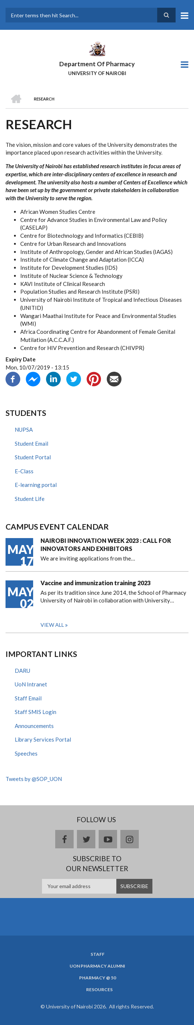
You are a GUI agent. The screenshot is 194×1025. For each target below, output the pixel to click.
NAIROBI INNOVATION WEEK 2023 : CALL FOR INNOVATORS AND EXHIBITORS (105, 544)
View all (52, 625)
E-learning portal (36, 484)
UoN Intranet (31, 684)
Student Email (31, 443)
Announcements (34, 725)
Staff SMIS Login (35, 711)
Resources (99, 989)
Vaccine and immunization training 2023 (95, 582)
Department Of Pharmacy (97, 64)
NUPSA (24, 429)
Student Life (30, 498)
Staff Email (28, 698)
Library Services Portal (43, 739)
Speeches (26, 753)
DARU (22, 670)
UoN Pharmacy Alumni (97, 966)
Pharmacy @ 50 (97, 978)
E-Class (24, 471)
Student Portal (33, 457)
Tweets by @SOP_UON (34, 778)
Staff (98, 954)
